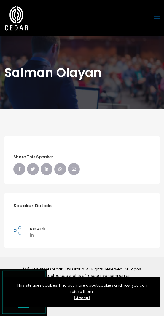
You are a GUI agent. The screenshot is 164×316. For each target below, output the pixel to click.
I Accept (82, 297)
